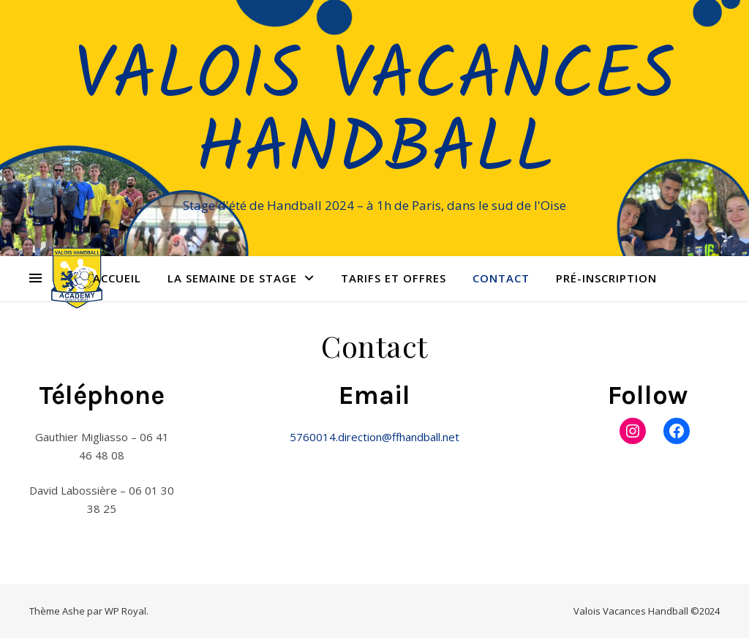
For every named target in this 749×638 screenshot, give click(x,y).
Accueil (117, 278)
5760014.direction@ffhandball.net (374, 436)
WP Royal (125, 611)
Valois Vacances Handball (374, 115)
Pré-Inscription (606, 278)
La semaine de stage (232, 278)
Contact (501, 278)
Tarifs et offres (393, 278)
